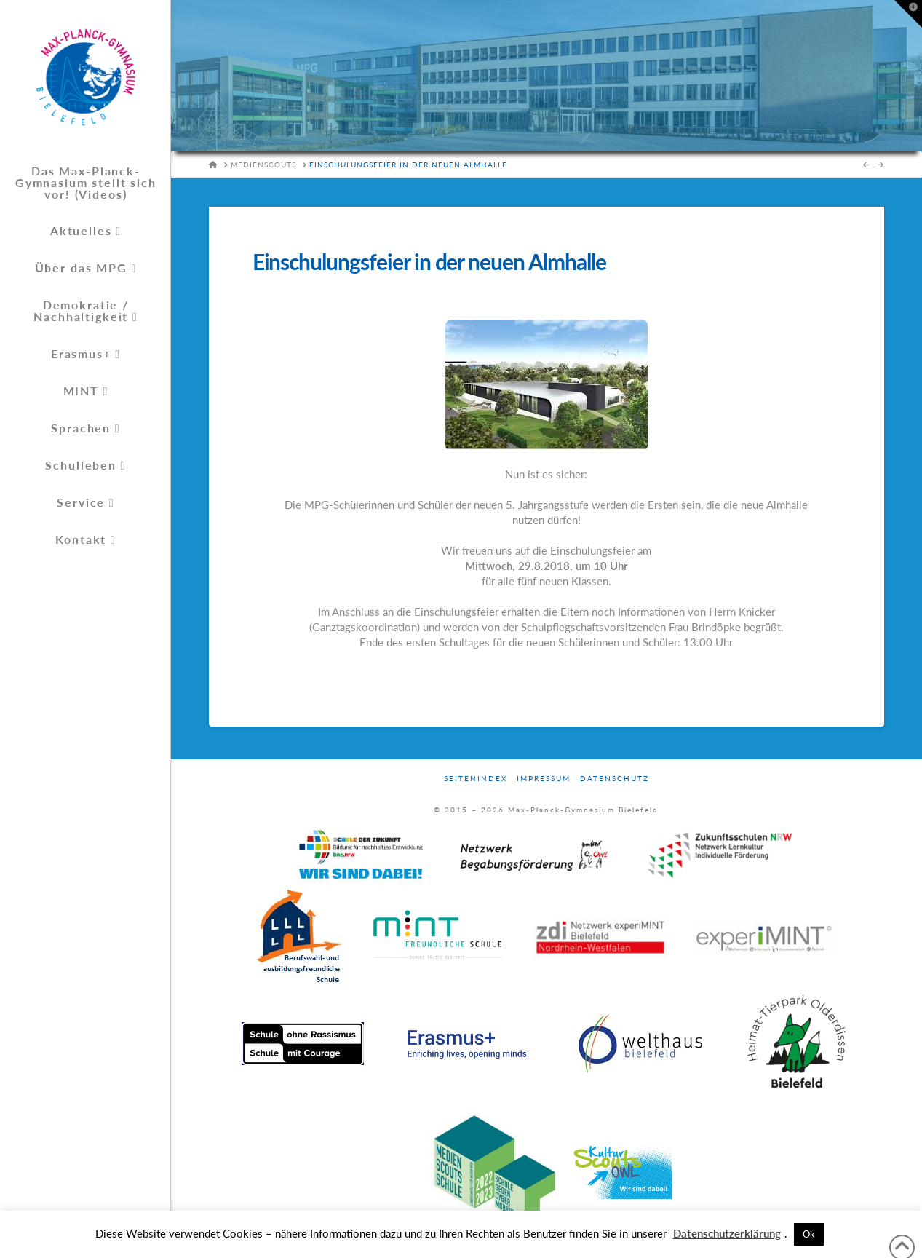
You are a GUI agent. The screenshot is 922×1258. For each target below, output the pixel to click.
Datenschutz (614, 778)
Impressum (544, 778)
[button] (908, 14)
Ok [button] (809, 1234)
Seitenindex (475, 778)
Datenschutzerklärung (727, 1233)
